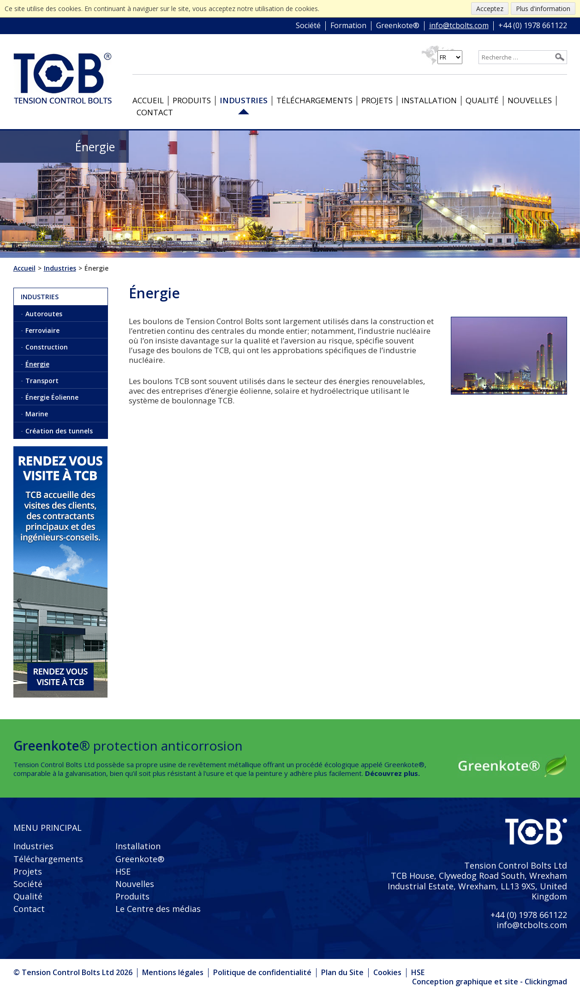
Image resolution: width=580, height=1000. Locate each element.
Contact (155, 112)
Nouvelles (530, 100)
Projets (377, 100)
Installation (429, 100)
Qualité (482, 100)
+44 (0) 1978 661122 (532, 25)
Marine (36, 413)
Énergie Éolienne (51, 397)
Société (308, 25)
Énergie (37, 364)
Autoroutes (43, 313)
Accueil (148, 100)
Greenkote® (397, 25)
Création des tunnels (59, 430)
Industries (244, 100)
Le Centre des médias (158, 908)
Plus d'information (543, 8)
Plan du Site (342, 972)
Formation (348, 25)
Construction (46, 347)
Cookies (387, 972)
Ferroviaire (42, 330)
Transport (42, 380)
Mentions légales (172, 972)
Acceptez (489, 8)
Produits (192, 100)
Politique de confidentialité (262, 972)
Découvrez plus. (392, 773)
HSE (123, 871)
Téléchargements (314, 100)
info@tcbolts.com (459, 25)
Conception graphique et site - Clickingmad (489, 982)
